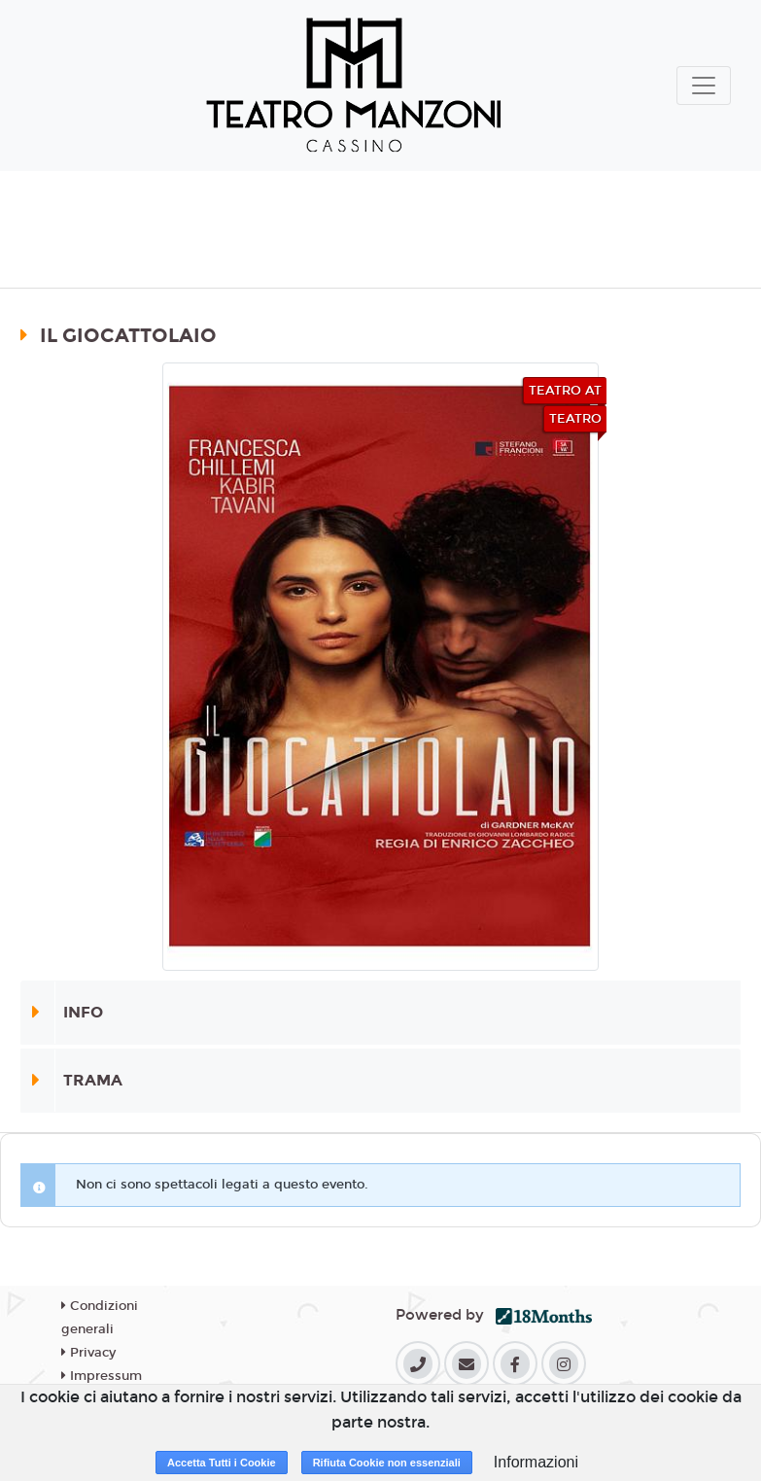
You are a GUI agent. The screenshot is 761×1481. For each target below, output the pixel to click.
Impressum (101, 1376)
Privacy (88, 1352)
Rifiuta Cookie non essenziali (387, 1462)
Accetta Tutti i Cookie (221, 1462)
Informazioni (536, 1462)
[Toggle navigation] (703, 85)
